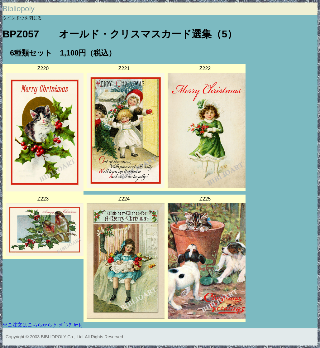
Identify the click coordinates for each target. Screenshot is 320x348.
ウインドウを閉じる (22, 17)
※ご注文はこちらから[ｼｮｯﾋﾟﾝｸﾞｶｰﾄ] (42, 324)
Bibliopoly (18, 8)
